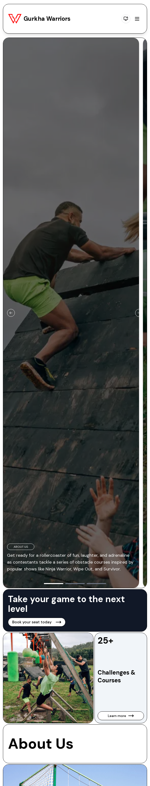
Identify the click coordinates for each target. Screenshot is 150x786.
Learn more (121, 716)
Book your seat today (36, 622)
